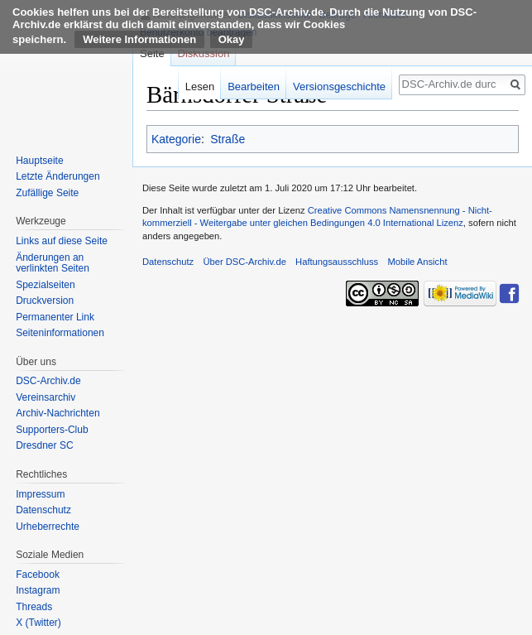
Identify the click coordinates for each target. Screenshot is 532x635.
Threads (34, 607)
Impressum (40, 494)
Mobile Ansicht (417, 262)
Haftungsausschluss (336, 262)
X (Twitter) (38, 622)
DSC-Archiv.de (48, 381)
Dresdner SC (44, 445)
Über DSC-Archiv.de (244, 262)
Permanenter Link (55, 317)
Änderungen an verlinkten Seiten (52, 263)
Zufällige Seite (47, 193)
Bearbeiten (254, 86)
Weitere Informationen (139, 39)
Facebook (38, 574)
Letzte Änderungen (57, 176)
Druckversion (45, 300)
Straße (227, 139)
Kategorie (176, 139)
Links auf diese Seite (62, 241)
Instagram (38, 590)
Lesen (199, 86)
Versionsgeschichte (339, 86)
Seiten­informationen (60, 333)
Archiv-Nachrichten (57, 413)
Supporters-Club (52, 429)
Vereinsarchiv (45, 397)
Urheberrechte (47, 526)
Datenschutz (43, 510)
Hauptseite (39, 160)
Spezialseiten (45, 285)
